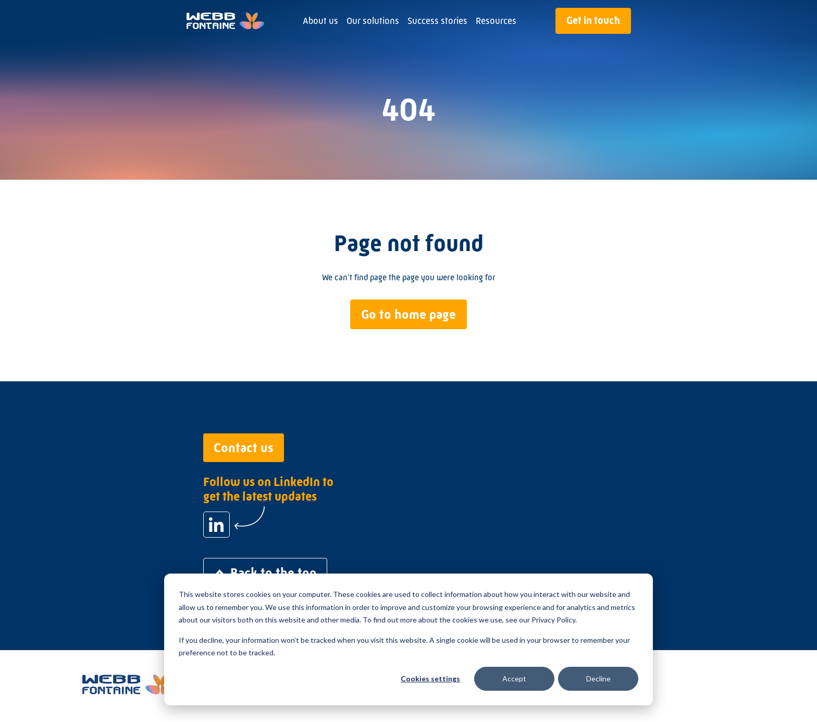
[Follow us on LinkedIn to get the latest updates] (216, 525)
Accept (514, 678)
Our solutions (372, 21)
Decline (598, 678)
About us (320, 21)
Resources (496, 21)
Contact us (244, 447)
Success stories (437, 21)
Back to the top (265, 572)
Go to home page (408, 314)
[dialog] (408, 639)
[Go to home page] (225, 21)
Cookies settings (430, 678)
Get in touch (593, 21)
